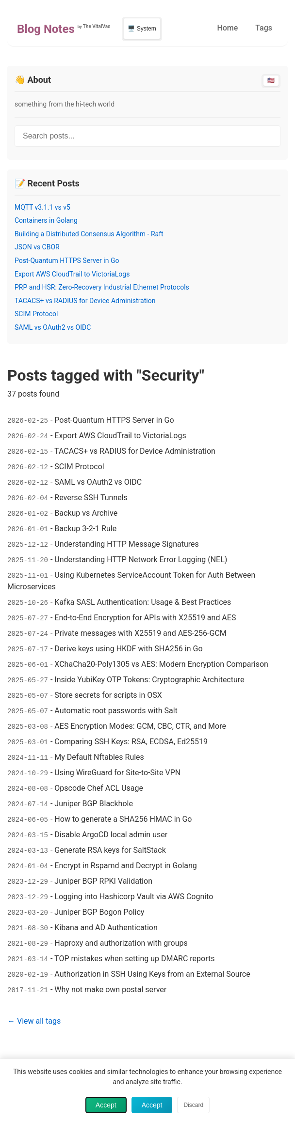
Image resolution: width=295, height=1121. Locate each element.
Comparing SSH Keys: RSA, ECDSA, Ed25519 (131, 741)
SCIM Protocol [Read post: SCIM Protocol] (36, 314)
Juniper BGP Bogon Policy (99, 912)
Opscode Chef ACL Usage (98, 788)
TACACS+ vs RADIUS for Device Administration (134, 451)
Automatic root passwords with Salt (115, 710)
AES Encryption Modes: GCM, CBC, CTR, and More (140, 726)
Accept (106, 1105)
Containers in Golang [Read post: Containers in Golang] (46, 220)
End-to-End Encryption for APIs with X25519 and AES (145, 617)
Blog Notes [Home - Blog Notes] (46, 29)
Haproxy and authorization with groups (120, 943)
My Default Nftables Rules (99, 757)
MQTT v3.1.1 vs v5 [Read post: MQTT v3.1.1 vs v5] (42, 207)
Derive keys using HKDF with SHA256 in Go (128, 648)
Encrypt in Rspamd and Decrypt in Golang (125, 865)
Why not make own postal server (110, 989)
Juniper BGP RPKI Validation (103, 881)
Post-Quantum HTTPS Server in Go (114, 420)
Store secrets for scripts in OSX (108, 695)
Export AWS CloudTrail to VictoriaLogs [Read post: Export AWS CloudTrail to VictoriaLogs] (72, 274)
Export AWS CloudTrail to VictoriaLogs (120, 435)
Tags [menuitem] (263, 27)
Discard (193, 1105)
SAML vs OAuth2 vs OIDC (98, 482)
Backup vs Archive (85, 513)
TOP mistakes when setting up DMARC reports (134, 958)
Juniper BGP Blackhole (93, 803)
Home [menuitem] (227, 27)
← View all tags (34, 1021)
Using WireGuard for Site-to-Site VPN (117, 772)
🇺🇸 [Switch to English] (271, 80)
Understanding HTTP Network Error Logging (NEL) (140, 559)
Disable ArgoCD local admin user (110, 834)
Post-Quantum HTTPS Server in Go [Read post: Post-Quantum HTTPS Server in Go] (67, 260)
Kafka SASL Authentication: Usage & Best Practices (142, 602)
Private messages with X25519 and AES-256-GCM (140, 633)
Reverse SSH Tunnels (91, 497)
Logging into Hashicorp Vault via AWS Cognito (133, 896)
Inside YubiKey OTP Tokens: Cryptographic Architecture (149, 679)
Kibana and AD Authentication (105, 927)
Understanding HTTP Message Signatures (126, 544)
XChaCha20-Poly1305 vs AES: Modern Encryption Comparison (161, 664)
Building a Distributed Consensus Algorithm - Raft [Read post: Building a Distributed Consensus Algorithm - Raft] (89, 234)
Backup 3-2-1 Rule (85, 528)
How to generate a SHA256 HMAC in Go (123, 819)
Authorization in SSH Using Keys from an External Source (152, 974)
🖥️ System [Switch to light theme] (142, 28)
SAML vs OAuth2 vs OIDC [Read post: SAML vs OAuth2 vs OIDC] (53, 327)
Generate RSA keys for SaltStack (109, 850)
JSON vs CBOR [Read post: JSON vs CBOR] (37, 247)
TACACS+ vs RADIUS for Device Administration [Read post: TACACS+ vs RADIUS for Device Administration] (85, 301)
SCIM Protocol (79, 466)
